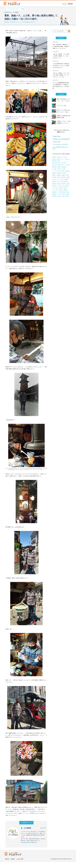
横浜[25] (66, 179)
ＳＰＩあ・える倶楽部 (28, 813)
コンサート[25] (60, 179)
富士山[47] (62, 171)
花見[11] (60, 190)
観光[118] (59, 157)
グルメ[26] (54, 179)
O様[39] (53, 175)
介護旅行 (23, 8)
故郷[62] (59, 166)
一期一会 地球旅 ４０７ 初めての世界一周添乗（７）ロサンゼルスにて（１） (61, 55)
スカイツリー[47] (55, 171)
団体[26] (68, 177)
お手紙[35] (59, 175)
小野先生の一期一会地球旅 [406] (61, 139)
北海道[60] (64, 166)
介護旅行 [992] (56, 136)
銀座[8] (63, 192)
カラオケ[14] (54, 187)
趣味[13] (65, 187)
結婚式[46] (67, 171)
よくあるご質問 (19, 858)
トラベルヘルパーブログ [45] (60, 144)
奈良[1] (67, 196)
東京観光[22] (65, 181)
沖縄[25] (53, 181)
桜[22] (59, 183)
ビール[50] (54, 168)
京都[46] (53, 173)
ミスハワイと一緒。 (62, 105)
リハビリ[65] (67, 164)
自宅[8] (67, 192)
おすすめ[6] (67, 194)
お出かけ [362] (56, 141)
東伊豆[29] (54, 177)
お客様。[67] (60, 164)
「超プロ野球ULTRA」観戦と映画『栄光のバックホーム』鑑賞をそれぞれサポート (61, 65)
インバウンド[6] (60, 194)
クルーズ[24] (59, 181)
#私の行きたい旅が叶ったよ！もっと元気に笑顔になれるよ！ (20, 22)
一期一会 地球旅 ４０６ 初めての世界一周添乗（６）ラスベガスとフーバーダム (61, 75)
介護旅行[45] (59, 173)
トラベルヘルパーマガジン (13, 8)
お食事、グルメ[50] (61, 168)
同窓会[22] (54, 183)
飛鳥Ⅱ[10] (65, 190)
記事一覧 (43, 828)
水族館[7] (54, 194)
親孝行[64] (54, 166)
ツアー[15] (59, 185)
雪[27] (59, 177)
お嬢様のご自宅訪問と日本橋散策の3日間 (63, 116)
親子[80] (53, 162)
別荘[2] (59, 196)
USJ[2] (63, 196)
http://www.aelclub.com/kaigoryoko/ (29, 842)
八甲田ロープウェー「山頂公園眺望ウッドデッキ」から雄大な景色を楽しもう (63, 122)
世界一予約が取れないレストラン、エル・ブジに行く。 (63, 100)
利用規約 (13, 858)
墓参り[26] (63, 177)
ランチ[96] (64, 157)
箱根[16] (53, 185)
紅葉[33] (63, 175)
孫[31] (67, 175)
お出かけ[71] (54, 164)
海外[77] (58, 162)
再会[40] (64, 173)
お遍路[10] (54, 192)
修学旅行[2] (54, 196)
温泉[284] (54, 157)
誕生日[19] (63, 183)
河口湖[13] (60, 187)
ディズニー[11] (55, 190)
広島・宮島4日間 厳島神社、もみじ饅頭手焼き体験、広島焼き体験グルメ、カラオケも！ (61, 46)
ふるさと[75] (63, 162)
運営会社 (7, 858)
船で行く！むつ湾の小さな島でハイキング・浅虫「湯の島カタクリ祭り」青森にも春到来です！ (63, 111)
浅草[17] (68, 183)
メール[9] (59, 192)
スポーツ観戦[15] (65, 185)
